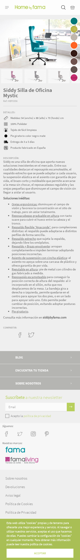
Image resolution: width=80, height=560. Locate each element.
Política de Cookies (19, 503)
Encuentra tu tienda (31, 370)
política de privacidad (37, 416)
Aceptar (40, 553)
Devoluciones (15, 486)
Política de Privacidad (20, 512)
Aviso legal (12, 495)
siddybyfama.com (54, 317)
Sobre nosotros (28, 383)
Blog (19, 357)
